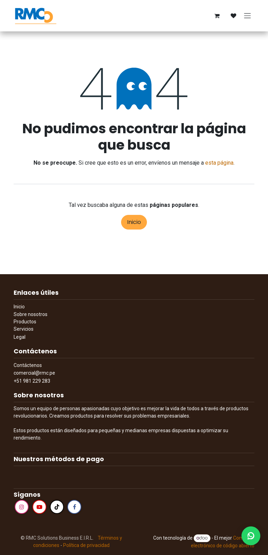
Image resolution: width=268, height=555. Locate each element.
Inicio (134, 222)
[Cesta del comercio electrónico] (217, 16)
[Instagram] (22, 507)
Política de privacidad (86, 545)
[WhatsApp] (250, 535)
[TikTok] (57, 507)
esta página (219, 162)
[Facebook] (74, 507)
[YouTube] (39, 507)
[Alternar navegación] (247, 16)
